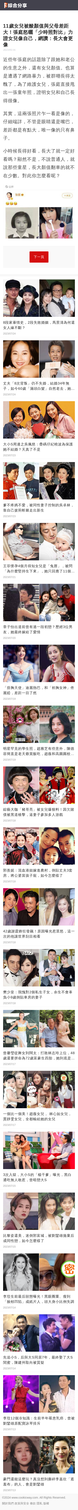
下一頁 (39, 257)
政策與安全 (22, 1503)
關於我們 (8, 1503)
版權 (46, 1503)
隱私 (39, 1503)
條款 (33, 1503)
